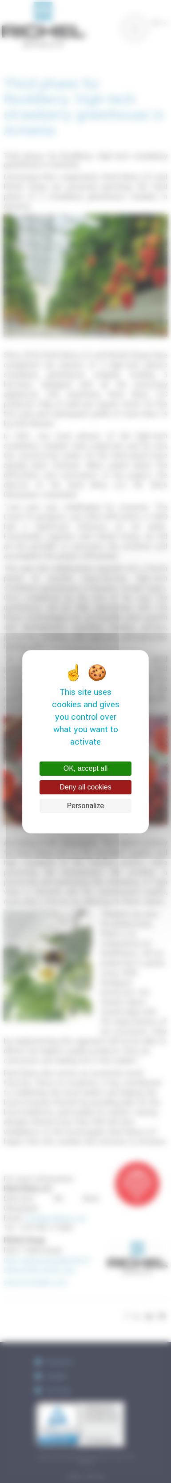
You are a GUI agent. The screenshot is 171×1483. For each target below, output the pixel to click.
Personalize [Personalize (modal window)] (85, 805)
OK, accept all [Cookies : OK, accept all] (86, 768)
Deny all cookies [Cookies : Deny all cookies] (85, 787)
